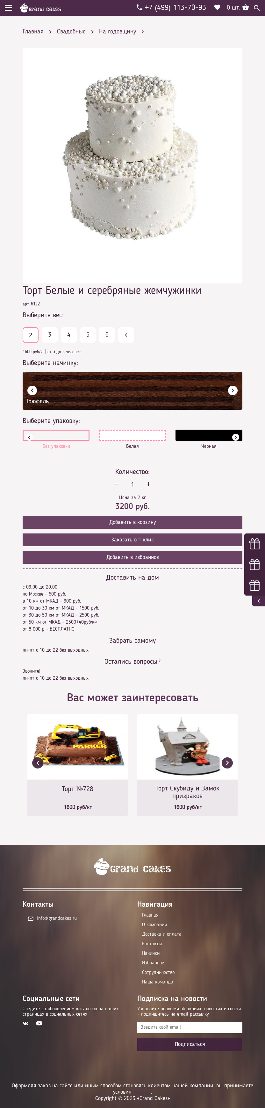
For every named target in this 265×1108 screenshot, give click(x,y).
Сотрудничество (158, 972)
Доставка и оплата (162, 934)
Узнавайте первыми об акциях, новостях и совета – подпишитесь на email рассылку (189, 1011)
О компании (154, 924)
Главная (150, 915)
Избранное (153, 963)
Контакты (152, 944)
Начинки (151, 953)
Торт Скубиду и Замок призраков (187, 792)
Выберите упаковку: (51, 421)
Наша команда (157, 982)
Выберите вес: (43, 315)
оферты (142, 1092)
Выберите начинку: (50, 363)
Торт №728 (78, 789)
